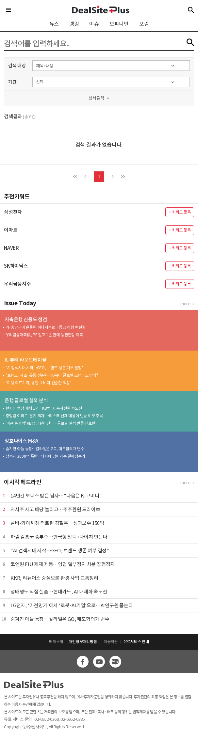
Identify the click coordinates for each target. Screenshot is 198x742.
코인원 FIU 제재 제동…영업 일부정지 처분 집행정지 (62, 564)
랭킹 (74, 24)
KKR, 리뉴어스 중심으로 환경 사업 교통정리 (54, 578)
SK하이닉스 (16, 266)
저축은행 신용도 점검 (26, 319)
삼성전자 (13, 212)
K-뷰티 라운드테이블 (26, 359)
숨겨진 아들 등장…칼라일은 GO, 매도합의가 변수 (45, 449)
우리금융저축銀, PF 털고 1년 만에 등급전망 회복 (44, 335)
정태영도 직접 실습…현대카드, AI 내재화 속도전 (58, 592)
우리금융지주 (17, 284)
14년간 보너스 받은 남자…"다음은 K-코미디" (56, 496)
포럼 (144, 24)
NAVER (11, 248)
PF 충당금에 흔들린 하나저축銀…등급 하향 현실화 (46, 327)
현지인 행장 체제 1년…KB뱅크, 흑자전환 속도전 (44, 408)
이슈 (94, 24)
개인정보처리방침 (83, 641)
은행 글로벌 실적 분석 (26, 400)
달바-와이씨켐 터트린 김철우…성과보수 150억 (57, 523)
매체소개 (56, 641)
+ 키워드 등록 (179, 212)
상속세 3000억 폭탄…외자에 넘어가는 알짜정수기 (45, 456)
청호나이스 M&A (21, 440)
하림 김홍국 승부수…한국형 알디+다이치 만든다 (58, 537)
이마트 (10, 230)
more (185, 304)
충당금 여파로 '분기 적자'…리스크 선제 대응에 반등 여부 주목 (54, 416)
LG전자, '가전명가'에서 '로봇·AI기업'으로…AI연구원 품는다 (71, 605)
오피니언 (119, 24)
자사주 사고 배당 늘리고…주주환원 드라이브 (55, 509)
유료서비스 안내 (136, 641)
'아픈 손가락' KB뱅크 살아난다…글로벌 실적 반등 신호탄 (50, 423)
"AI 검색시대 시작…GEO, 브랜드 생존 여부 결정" (44, 368)
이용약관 (111, 641)
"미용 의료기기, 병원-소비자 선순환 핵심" (38, 383)
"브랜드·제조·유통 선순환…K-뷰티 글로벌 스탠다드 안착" (52, 375)
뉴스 (54, 24)
